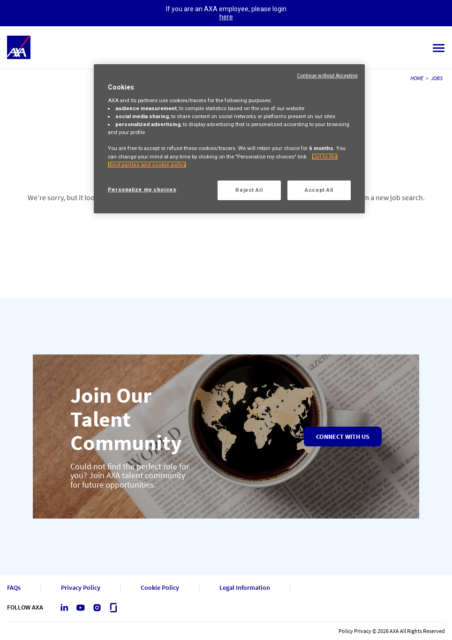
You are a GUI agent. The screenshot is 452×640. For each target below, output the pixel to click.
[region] (229, 138)
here (226, 17)
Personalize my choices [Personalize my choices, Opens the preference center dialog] (142, 189)
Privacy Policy (80, 587)
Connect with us (342, 436)
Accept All (319, 190)
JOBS (437, 78)
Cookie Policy (160, 587)
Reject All (249, 190)
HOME (416, 78)
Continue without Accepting (327, 76)
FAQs (14, 587)
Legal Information (244, 587)
